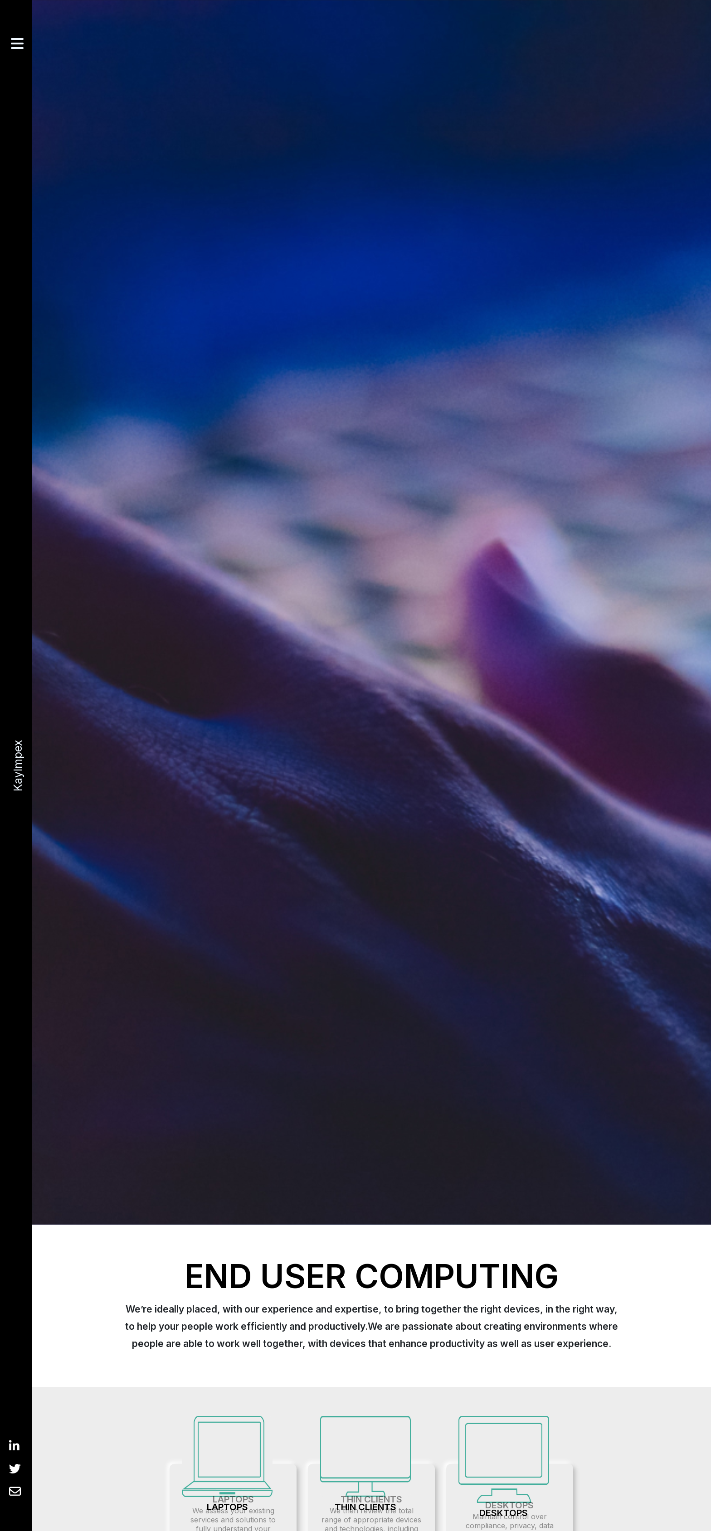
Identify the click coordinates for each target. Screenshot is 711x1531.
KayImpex (15, 765)
